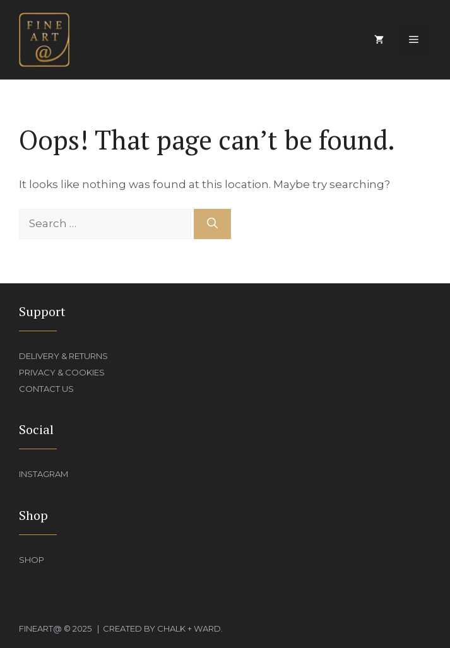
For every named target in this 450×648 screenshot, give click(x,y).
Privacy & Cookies (62, 372)
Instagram (43, 474)
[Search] (212, 224)
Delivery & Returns (63, 356)
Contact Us (46, 389)
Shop (31, 560)
